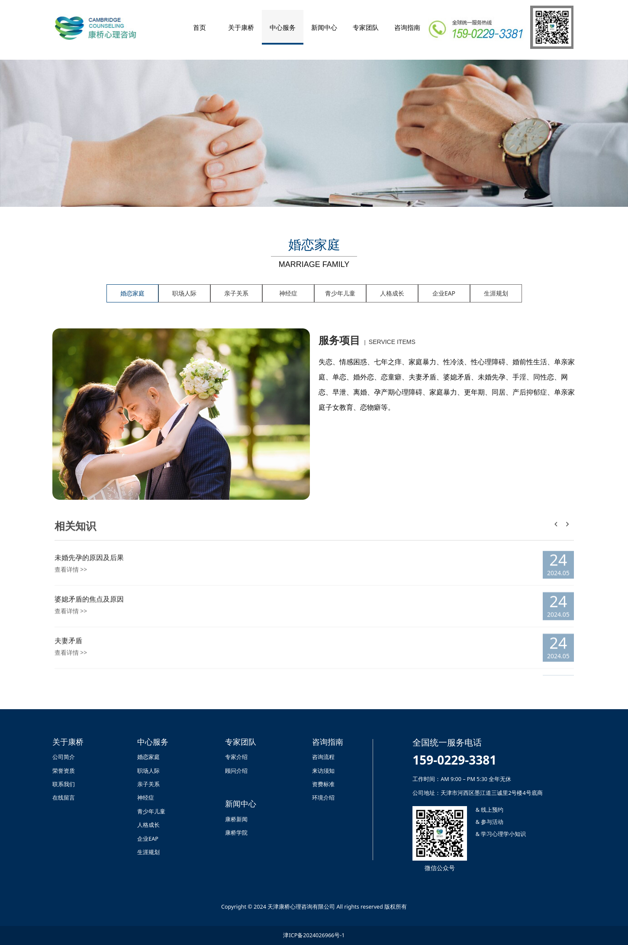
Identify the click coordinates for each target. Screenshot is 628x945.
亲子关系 (236, 293)
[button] (567, 531)
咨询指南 (407, 27)
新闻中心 (324, 27)
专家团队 (366, 27)
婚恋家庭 (132, 293)
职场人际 (184, 293)
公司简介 (63, 757)
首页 (199, 27)
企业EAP (443, 293)
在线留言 (63, 797)
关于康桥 (241, 27)
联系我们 (63, 784)
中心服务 (283, 27)
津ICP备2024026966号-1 (314, 935)
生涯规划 (496, 293)
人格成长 (392, 293)
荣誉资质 (63, 771)
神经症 (288, 293)
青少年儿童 (340, 293)
